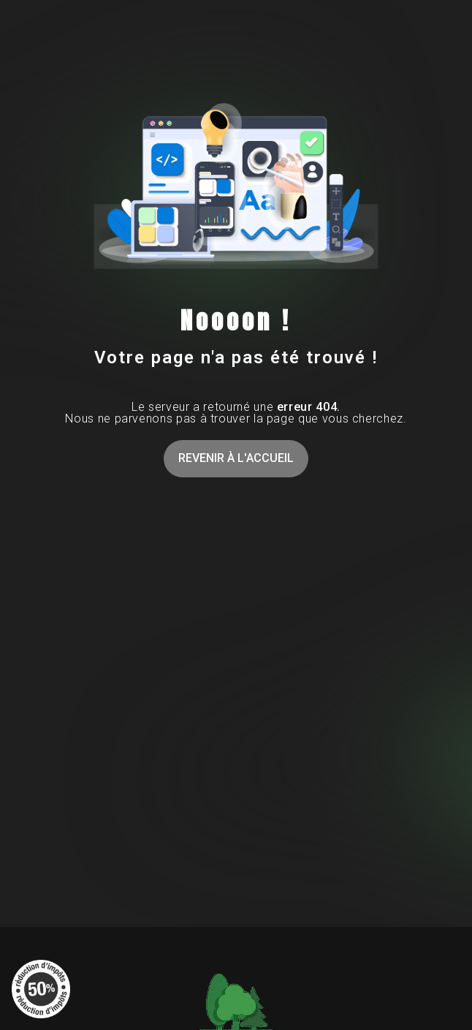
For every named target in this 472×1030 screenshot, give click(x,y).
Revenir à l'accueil (236, 458)
